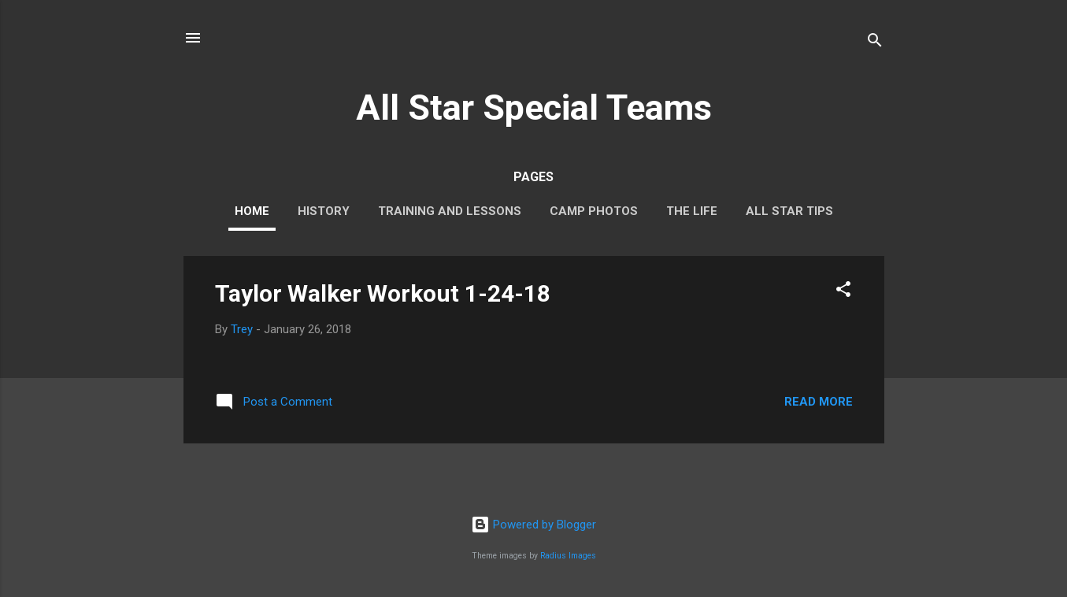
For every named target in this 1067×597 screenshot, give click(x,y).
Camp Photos (594, 211)
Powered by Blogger (533, 524)
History (324, 211)
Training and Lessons (449, 211)
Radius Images (568, 556)
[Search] (874, 43)
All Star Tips (789, 211)
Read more (818, 402)
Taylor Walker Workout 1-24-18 (382, 293)
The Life (691, 211)
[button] (843, 292)
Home (252, 211)
